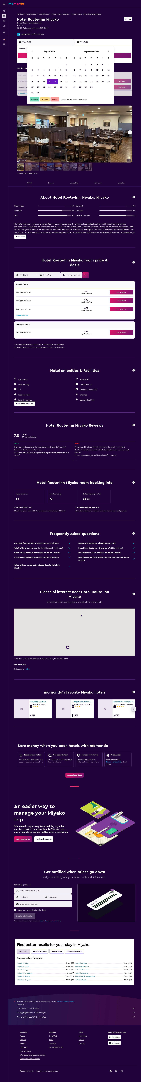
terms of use (44, 921)
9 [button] (32, 76)
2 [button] (32, 70)
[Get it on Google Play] (114, 1037)
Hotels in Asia (31, 14)
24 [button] (38, 87)
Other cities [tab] (23, 951)
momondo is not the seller (75, 1008)
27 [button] (55, 87)
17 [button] (38, 81)
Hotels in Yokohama (24, 973)
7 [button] (60, 70)
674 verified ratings (35, 34)
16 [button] (32, 81)
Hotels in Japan (44, 14)
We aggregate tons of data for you (75, 1012)
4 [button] (43, 70)
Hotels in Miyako (77, 14)
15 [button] (66, 76)
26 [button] (49, 87)
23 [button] (32, 87)
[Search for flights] (4, 11)
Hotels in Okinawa (82, 966)
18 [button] (44, 81)
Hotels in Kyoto (23, 966)
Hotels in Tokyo (23, 963)
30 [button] (32, 93)
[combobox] (45, 890)
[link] (74, 775)
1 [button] (66, 64)
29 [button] (66, 87)
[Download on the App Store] (114, 1043)
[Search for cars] (4, 21)
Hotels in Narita (81, 980)
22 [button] (66, 81)
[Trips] (4, 32)
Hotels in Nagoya (81, 973)
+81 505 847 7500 (24, 31)
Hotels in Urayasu (24, 980)
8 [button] (66, 70)
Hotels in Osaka (81, 963)
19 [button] (49, 81)
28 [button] (61, 87)
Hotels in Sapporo (24, 970)
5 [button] (49, 70)
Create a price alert (113, 762)
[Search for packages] (4, 26)
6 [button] (55, 70)
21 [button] (61, 81)
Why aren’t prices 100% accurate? (75, 1017)
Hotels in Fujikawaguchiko (85, 976)
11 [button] (43, 76)
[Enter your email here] (45, 904)
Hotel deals (20, 14)
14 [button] (61, 76)
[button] (4, 3)
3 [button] (38, 70)
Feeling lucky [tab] (56, 951)
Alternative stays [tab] (39, 951)
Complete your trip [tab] (74, 951)
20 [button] (55, 81)
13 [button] (55, 76)
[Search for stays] (4, 16)
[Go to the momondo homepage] (16, 3)
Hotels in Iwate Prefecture (60, 14)
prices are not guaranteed (65, 1001)
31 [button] (38, 93)
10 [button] (38, 76)
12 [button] (49, 76)
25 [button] (44, 87)
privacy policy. (56, 921)
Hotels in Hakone (23, 976)
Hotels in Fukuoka (81, 970)
